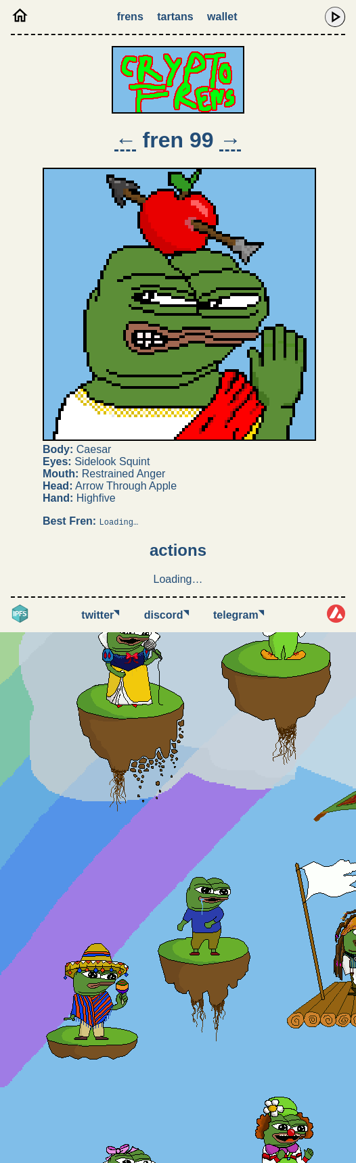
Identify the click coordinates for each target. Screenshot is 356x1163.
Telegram (238, 615)
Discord (166, 615)
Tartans (175, 16)
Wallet (222, 16)
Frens (130, 16)
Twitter (100, 615)
